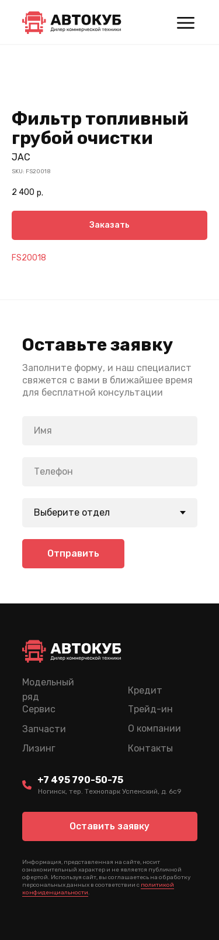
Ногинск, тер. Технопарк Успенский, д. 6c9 (110, 791)
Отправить (73, 553)
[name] (109, 430)
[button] (109, 826)
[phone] (109, 471)
